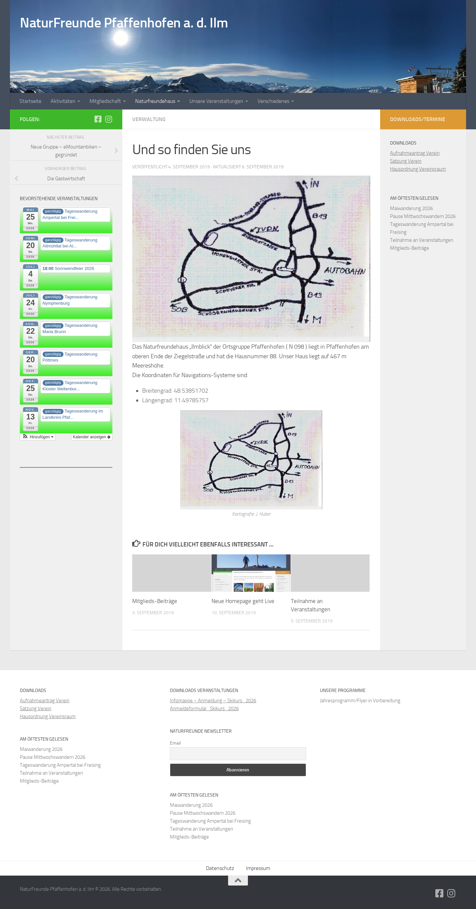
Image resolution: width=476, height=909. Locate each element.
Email (175, 743)
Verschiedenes (273, 101)
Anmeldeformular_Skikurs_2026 (204, 709)
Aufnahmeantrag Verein (415, 153)
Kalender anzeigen (91, 437)
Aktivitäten (63, 101)
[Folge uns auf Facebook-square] (98, 119)
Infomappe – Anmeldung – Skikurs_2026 (213, 701)
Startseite (30, 101)
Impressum (258, 868)
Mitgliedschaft (105, 101)
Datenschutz (220, 868)
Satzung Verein (405, 161)
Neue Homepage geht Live (243, 601)
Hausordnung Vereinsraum (418, 169)
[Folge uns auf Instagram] (108, 119)
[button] (37, 437)
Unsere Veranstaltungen (216, 101)
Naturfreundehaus (155, 101)
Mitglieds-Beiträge (154, 601)
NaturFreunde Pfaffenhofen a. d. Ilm (124, 23)
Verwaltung (149, 119)
